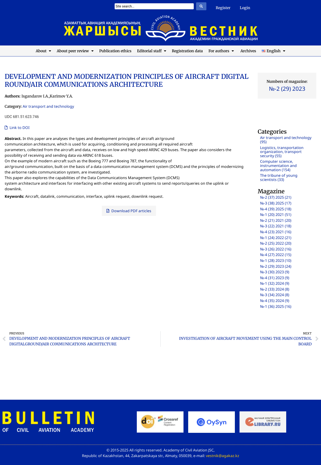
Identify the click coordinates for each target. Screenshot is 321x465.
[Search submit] (201, 6)
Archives (248, 51)
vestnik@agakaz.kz (222, 455)
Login (245, 7)
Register (223, 7)
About (43, 51)
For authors (221, 51)
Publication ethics (115, 51)
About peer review (75, 51)
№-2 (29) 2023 (287, 88)
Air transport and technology (48, 106)
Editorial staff (151, 51)
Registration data (187, 51)
